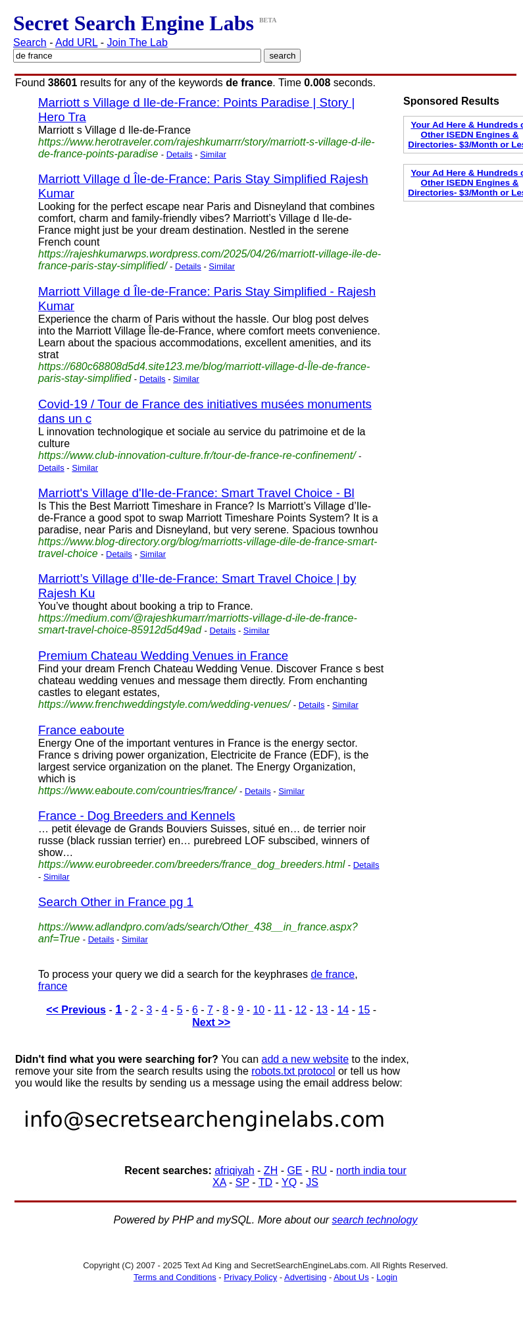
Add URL (76, 42)
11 (280, 1009)
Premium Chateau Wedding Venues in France (163, 655)
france (52, 986)
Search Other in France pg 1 (115, 902)
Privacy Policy (250, 1277)
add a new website (305, 1059)
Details (179, 154)
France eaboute (81, 730)
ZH (271, 1170)
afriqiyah (234, 1170)
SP (242, 1182)
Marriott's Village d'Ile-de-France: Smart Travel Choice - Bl (196, 493)
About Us (351, 1277)
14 (343, 1009)
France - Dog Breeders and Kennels (136, 815)
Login (386, 1277)
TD (265, 1182)
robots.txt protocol (293, 1071)
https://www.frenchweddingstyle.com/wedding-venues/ (164, 704)
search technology (375, 1219)
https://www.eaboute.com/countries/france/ (137, 790)
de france (333, 974)
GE (294, 1170)
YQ (289, 1182)
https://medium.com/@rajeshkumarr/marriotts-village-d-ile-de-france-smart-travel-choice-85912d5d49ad (197, 623)
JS (312, 1182)
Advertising (305, 1277)
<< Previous (76, 1009)
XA (219, 1182)
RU (319, 1170)
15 (364, 1009)
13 (322, 1009)
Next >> (211, 1022)
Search (30, 42)
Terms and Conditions (175, 1277)
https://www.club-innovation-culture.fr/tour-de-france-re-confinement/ (197, 455)
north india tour (371, 1170)
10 (258, 1009)
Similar (213, 154)
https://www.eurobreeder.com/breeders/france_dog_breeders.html (191, 864)
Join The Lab (137, 42)
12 (301, 1009)
